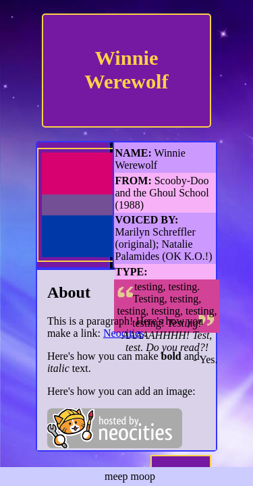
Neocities (123, 333)
